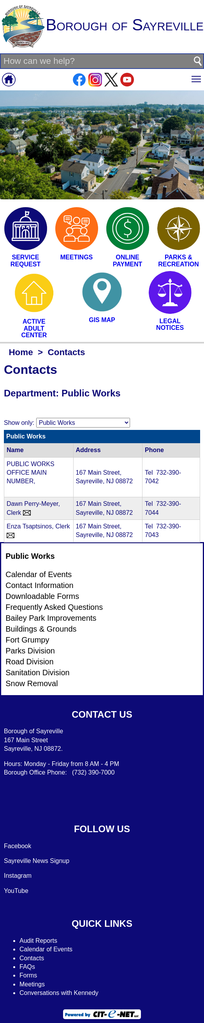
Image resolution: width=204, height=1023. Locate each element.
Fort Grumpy (27, 640)
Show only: (19, 422)
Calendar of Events (38, 574)
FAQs (27, 966)
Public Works (30, 556)
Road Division (29, 661)
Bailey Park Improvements (50, 618)
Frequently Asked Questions (54, 607)
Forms (28, 975)
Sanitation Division (37, 672)
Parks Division (30, 650)
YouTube (16, 890)
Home (21, 352)
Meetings (32, 984)
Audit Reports (38, 940)
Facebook (17, 846)
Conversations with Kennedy (58, 993)
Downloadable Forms (42, 596)
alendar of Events (48, 949)
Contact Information (39, 585)
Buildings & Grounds (40, 629)
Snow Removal (31, 683)
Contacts (31, 958)
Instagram (18, 875)
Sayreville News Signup (36, 860)
